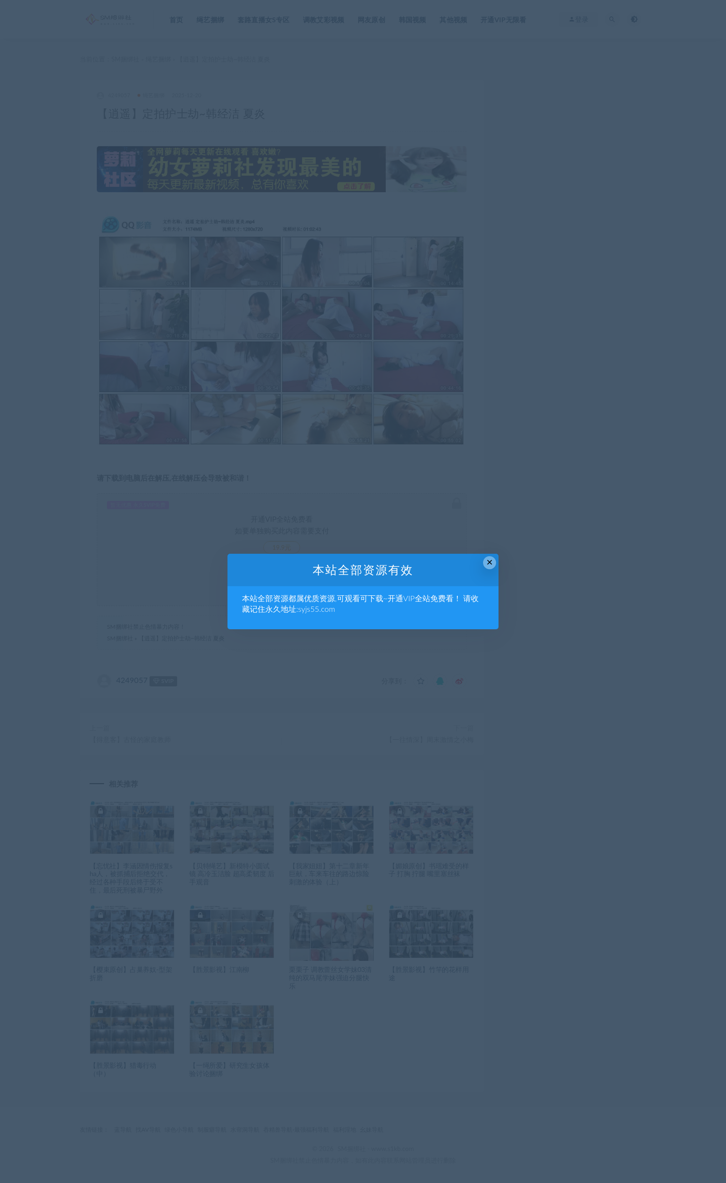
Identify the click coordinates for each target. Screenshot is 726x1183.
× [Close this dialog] (489, 562)
